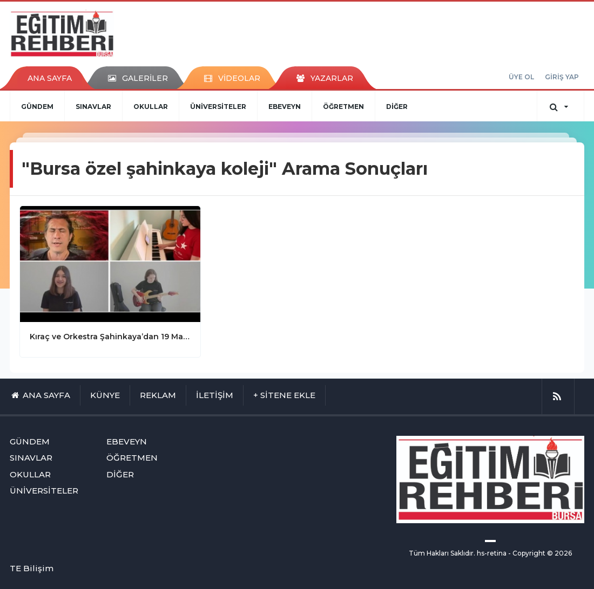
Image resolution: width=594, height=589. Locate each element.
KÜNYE (105, 395)
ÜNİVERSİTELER (218, 106)
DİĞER (397, 106)
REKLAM (158, 395)
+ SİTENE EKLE (284, 395)
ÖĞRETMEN (343, 106)
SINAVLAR (93, 106)
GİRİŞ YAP (562, 77)
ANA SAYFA (50, 78)
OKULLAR (150, 106)
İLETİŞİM (214, 395)
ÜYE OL (521, 77)
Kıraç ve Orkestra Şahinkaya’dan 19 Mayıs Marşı (110, 336)
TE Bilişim (31, 568)
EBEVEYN (284, 106)
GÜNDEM (37, 106)
